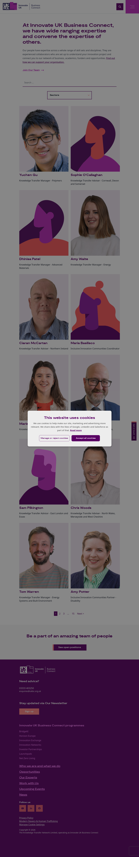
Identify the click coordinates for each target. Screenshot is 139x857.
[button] (54, 438)
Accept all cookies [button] (86, 438)
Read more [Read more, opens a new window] (76, 430)
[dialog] (69, 428)
